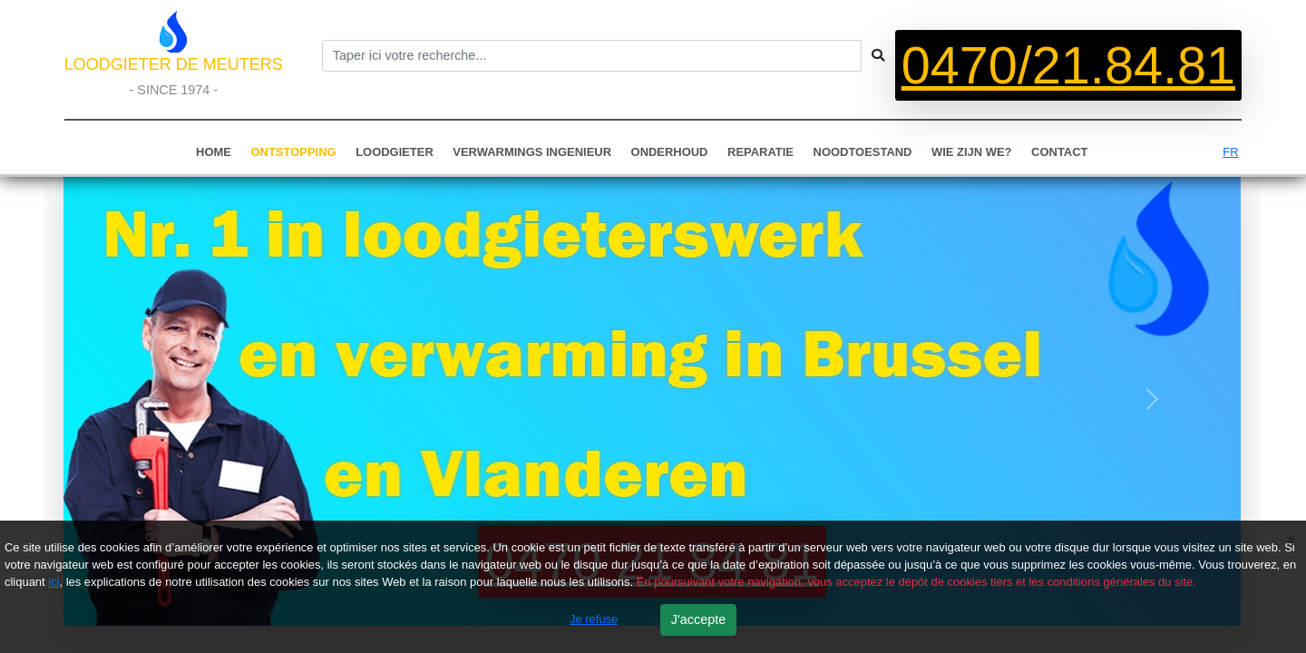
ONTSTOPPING (293, 152)
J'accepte (698, 619)
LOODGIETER (395, 152)
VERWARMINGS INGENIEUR (532, 152)
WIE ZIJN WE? (971, 152)
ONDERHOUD (669, 152)
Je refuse (594, 619)
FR (1230, 152)
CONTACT (1059, 152)
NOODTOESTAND (863, 152)
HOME (213, 152)
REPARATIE (760, 152)
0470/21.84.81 (1068, 65)
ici (53, 582)
